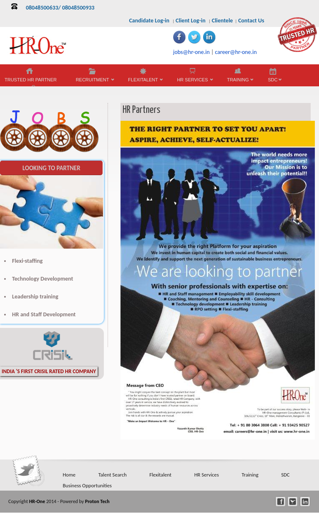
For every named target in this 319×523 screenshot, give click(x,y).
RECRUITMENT (92, 81)
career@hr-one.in (236, 52)
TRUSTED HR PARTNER (31, 79)
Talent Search (112, 475)
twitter (292, 501)
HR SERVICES (192, 81)
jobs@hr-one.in (191, 52)
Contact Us (251, 20)
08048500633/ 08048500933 (60, 7)
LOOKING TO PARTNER (51, 168)
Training (250, 475)
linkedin (305, 501)
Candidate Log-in (149, 20)
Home (69, 475)
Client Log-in (191, 20)
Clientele (222, 20)
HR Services (206, 475)
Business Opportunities (87, 485)
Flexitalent (161, 475)
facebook (280, 501)
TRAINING (238, 81)
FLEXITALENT (143, 81)
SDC (272, 81)
